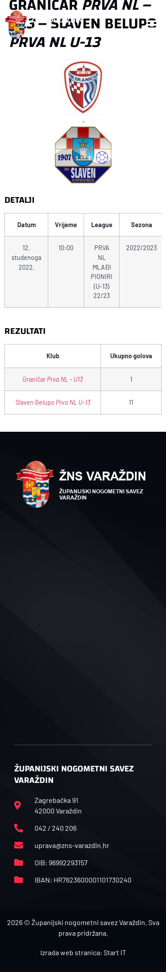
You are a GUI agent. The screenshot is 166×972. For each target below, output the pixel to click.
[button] (152, 24)
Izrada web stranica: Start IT (83, 952)
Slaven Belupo (52, 402)
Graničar (53, 379)
